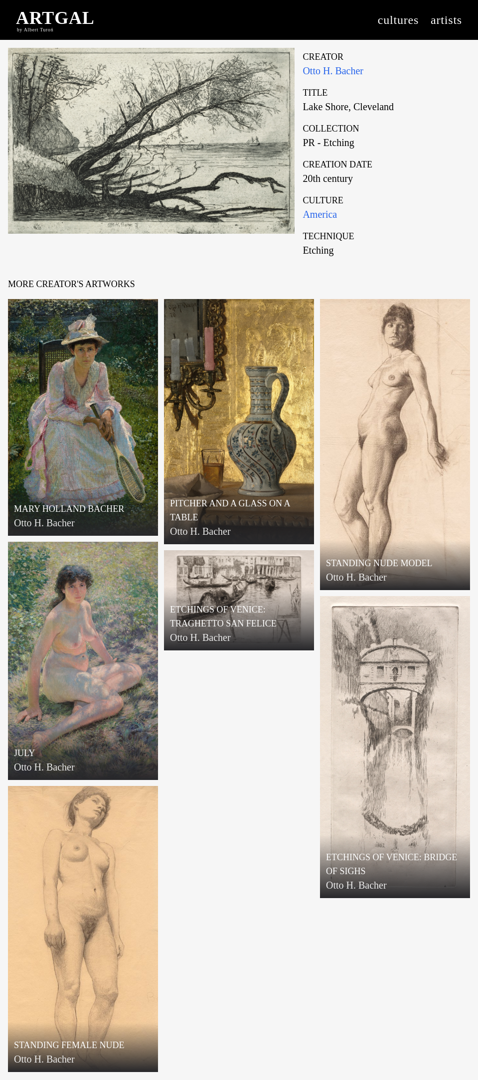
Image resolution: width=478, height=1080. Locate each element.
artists (446, 19)
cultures (398, 19)
